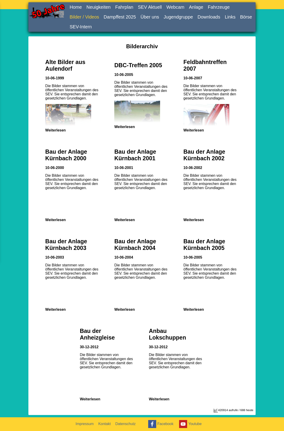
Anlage (196, 7)
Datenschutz (125, 424)
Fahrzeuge (219, 7)
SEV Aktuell (150, 7)
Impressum (85, 424)
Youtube (190, 424)
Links (230, 16)
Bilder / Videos (84, 16)
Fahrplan (124, 7)
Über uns (149, 16)
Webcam (175, 7)
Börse (246, 16)
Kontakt (104, 424)
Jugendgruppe (178, 16)
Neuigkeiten (98, 7)
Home (76, 7)
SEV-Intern (81, 26)
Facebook (160, 424)
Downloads (208, 16)
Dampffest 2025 (120, 16)
